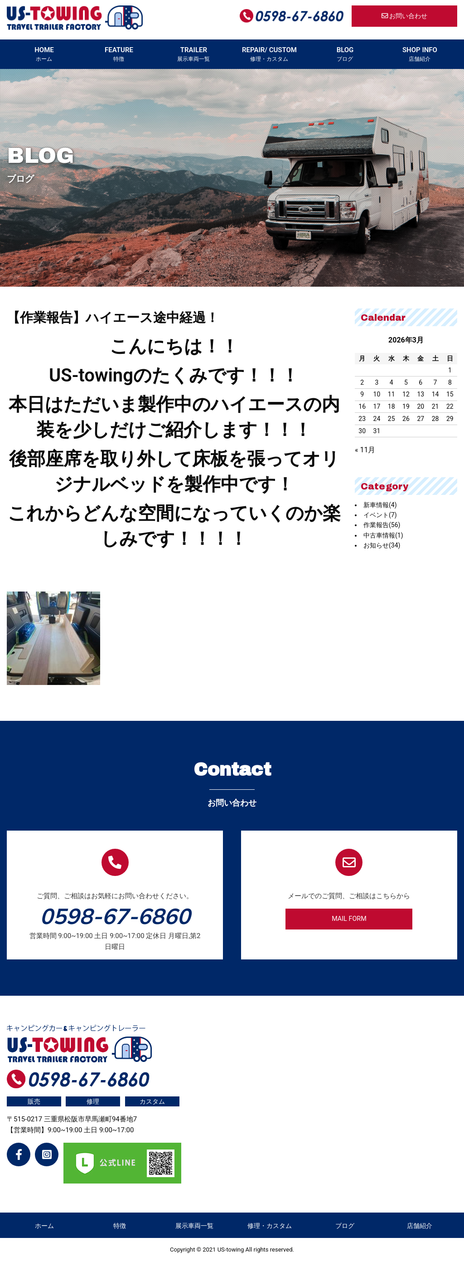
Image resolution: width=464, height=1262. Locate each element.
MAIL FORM (349, 919)
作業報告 (381, 524)
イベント (380, 514)
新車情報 (380, 505)
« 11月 (365, 449)
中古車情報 (383, 535)
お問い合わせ (405, 16)
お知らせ (381, 545)
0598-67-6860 (115, 915)
